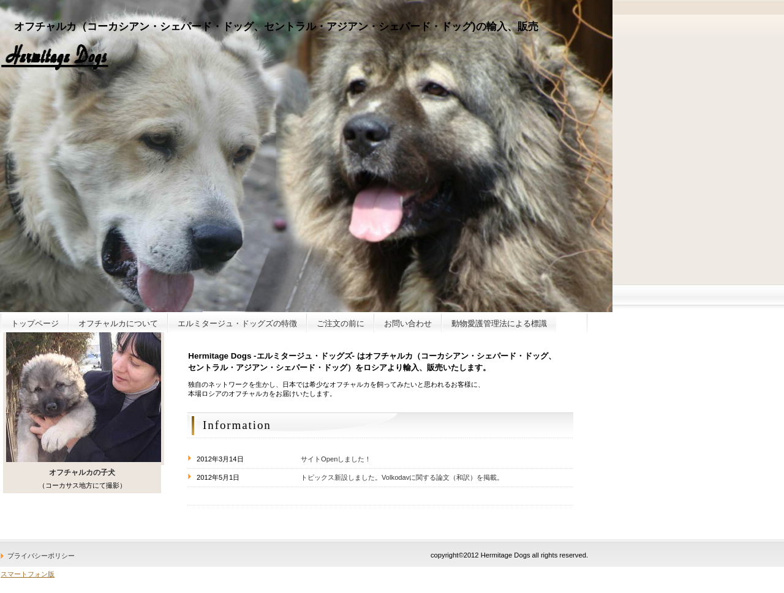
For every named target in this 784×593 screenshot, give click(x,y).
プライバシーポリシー (41, 555)
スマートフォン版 (28, 574)
